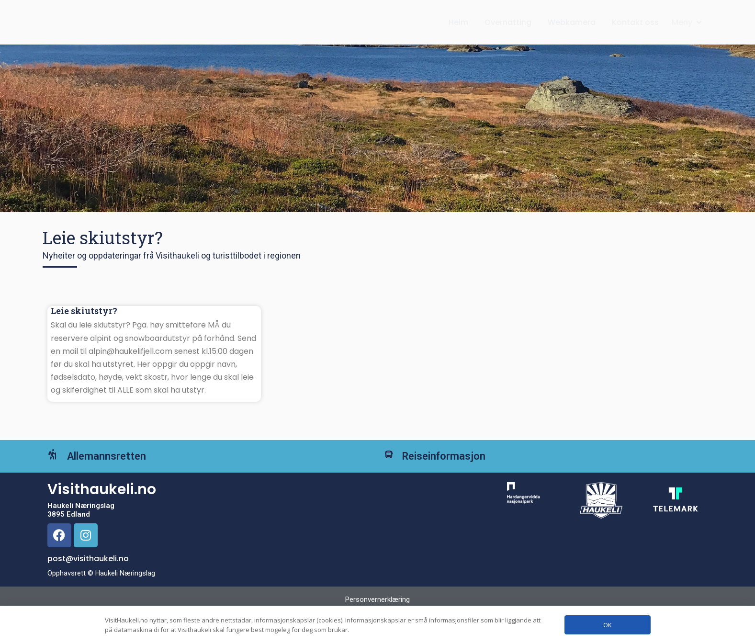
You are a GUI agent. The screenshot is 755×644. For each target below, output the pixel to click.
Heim (458, 31)
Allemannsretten (120, 482)
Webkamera (572, 31)
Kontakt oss (635, 31)
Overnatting (508, 31)
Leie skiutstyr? (84, 330)
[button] (687, 32)
